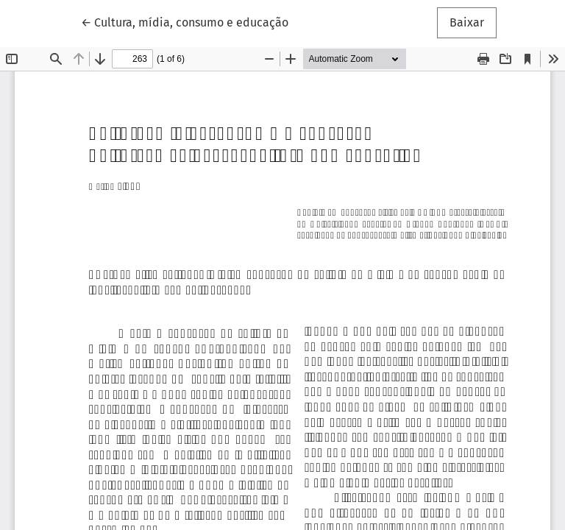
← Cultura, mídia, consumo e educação (184, 21)
